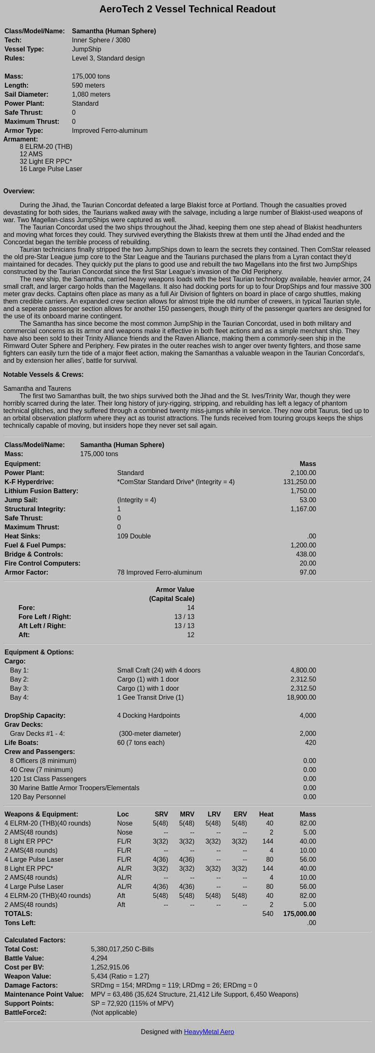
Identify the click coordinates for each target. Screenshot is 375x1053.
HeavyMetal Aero (209, 1031)
